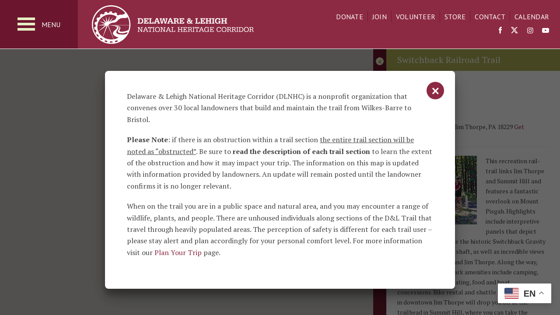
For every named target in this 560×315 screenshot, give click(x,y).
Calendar (531, 16)
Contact (490, 16)
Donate (349, 16)
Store (455, 16)
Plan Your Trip (178, 252)
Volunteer (415, 16)
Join (379, 16)
